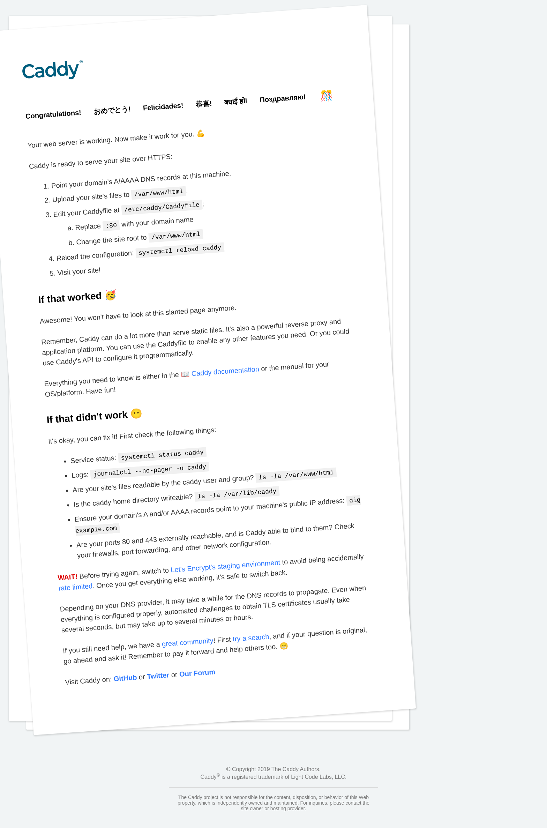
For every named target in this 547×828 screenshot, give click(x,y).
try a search (250, 630)
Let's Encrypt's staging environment (225, 558)
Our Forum (197, 665)
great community (187, 634)
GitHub (125, 670)
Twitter (158, 667)
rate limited (75, 579)
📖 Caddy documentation (219, 368)
